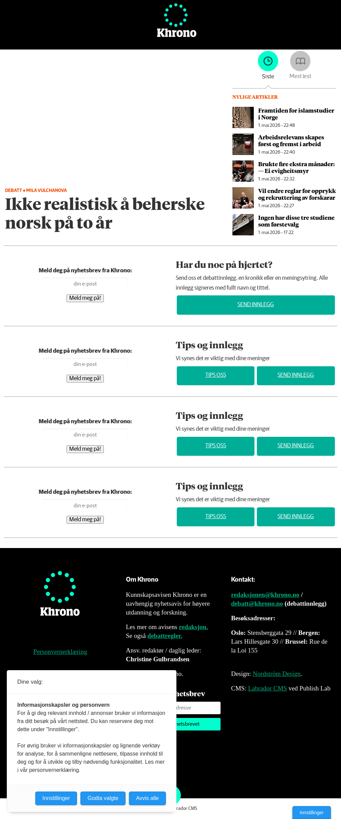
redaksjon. (193, 626)
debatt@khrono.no (257, 603)
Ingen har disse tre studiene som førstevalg (296, 220)
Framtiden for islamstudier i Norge (296, 113)
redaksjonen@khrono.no (265, 594)
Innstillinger (312, 812)
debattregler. (164, 635)
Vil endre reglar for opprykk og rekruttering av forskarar (297, 194)
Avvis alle (147, 798)
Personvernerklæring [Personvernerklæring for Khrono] (60, 651)
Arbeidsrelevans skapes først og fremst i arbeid (291, 140)
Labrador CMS (267, 688)
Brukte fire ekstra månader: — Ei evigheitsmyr (296, 167)
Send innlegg (256, 305)
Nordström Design (277, 673)
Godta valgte (103, 798)
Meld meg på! (85, 298)
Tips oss (215, 375)
